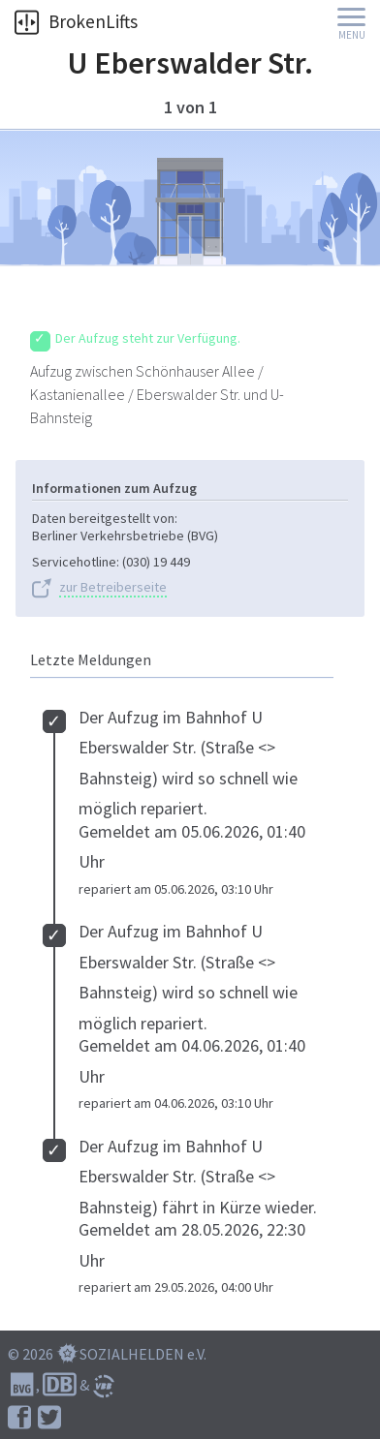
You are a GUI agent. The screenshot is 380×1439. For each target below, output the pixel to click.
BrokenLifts (76, 21)
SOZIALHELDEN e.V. (142, 1353)
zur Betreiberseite (113, 587)
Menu (351, 35)
